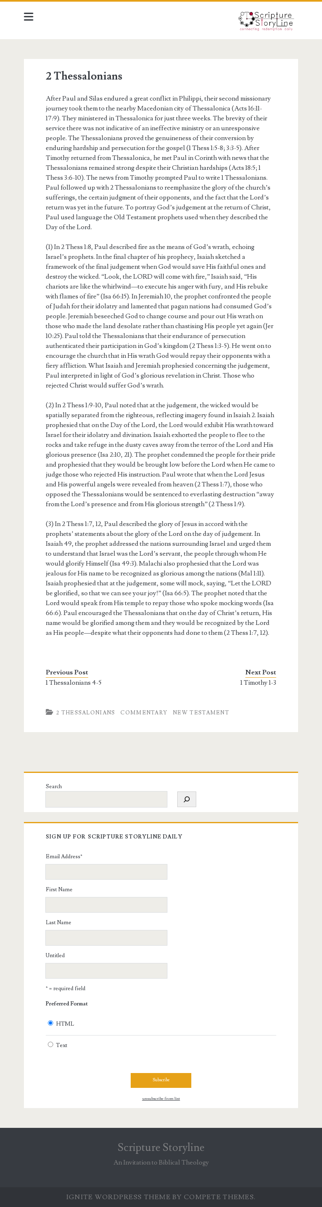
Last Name (58, 922)
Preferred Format (67, 1003)
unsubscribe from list (161, 1098)
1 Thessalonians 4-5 (73, 683)
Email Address (64, 856)
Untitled (55, 955)
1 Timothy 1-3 (258, 683)
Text (61, 1045)
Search (54, 786)
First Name (59, 889)
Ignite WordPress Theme (118, 1197)
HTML (65, 1024)
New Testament (201, 712)
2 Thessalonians (85, 712)
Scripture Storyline (161, 1148)
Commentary (143, 712)
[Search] (186, 799)
